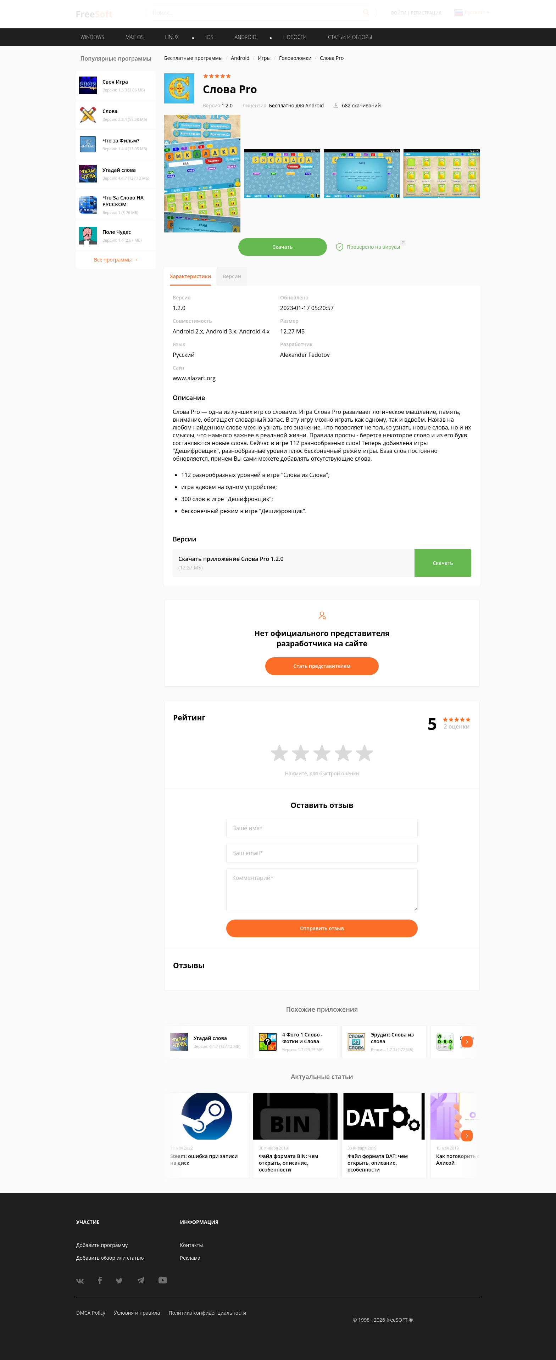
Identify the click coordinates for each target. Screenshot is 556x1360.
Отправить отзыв (322, 928)
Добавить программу (102, 1245)
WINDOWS (92, 37)
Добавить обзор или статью (110, 1257)
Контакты (191, 1245)
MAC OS (135, 37)
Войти (398, 13)
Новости (295, 37)
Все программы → (116, 259)
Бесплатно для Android (296, 105)
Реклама (190, 1257)
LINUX (171, 37)
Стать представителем (322, 666)
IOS (209, 37)
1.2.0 (218, 105)
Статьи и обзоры (350, 37)
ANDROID (245, 37)
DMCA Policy (90, 1312)
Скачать (282, 246)
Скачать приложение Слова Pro (231, 559)
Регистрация (426, 13)
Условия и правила (137, 1312)
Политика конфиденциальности (207, 1312)
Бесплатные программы (193, 58)
